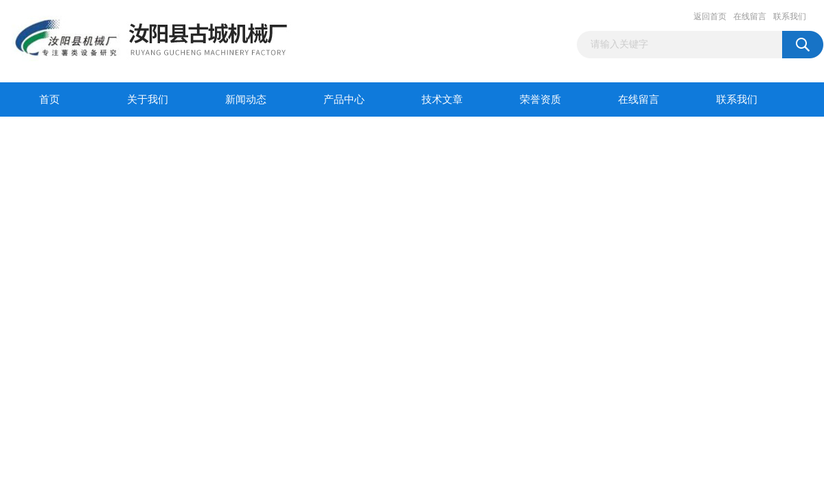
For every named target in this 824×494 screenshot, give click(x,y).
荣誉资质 (540, 99)
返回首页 (710, 16)
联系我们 (789, 16)
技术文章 (442, 99)
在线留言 (749, 16)
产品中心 (344, 99)
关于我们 (147, 99)
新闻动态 (245, 99)
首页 (49, 99)
